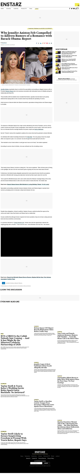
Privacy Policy (51, 460)
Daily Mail (29, 138)
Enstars (11, 4)
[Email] (49, 45)
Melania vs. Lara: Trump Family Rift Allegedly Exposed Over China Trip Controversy (69, 62)
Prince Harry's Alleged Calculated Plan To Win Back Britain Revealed (69, 74)
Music (42, 9)
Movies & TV (32, 9)
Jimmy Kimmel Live (19, 224)
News (21, 458)
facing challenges (38, 131)
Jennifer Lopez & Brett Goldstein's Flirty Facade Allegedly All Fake (43, 367)
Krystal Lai (4, 44)
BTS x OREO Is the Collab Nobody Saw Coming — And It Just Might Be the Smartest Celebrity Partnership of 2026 (15, 342)
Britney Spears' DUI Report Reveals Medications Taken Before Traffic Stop (43, 331)
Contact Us (34, 460)
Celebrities (22, 9)
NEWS (3, 9)
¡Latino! (49, 9)
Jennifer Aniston (5, 91)
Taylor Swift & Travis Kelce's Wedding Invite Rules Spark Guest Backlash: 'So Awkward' (13, 391)
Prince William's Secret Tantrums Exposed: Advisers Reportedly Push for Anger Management (69, 66)
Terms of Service (42, 460)
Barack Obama (9, 93)
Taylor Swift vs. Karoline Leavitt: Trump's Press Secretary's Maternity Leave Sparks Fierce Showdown (44, 405)
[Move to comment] (51, 45)
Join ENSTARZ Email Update (40, 463)
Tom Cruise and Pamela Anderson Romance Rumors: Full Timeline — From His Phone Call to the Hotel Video (68, 338)
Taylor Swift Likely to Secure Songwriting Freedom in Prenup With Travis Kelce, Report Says (13, 439)
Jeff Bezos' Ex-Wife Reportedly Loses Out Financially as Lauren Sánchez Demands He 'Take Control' (69, 54)
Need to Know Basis (64, 80)
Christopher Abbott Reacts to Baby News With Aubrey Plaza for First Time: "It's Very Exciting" (68, 382)
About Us (28, 460)
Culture (40, 458)
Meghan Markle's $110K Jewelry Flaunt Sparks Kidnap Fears (69, 70)
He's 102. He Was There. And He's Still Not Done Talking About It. (69, 58)
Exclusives (11, 9)
